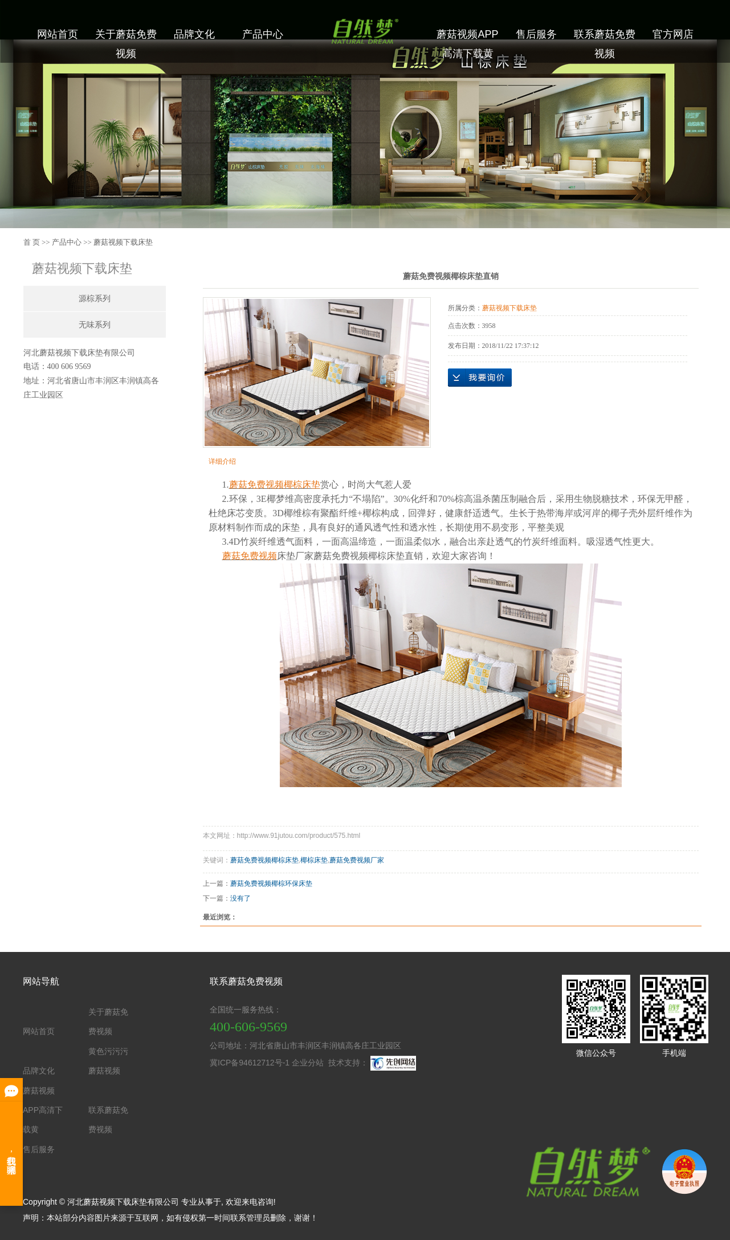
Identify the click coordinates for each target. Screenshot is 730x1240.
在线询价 (480, 377)
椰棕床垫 (314, 860)
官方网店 (673, 34)
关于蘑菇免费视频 (126, 44)
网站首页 (57, 34)
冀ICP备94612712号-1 (249, 1062)
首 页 (31, 242)
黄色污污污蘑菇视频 (108, 1061)
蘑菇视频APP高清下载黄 (467, 44)
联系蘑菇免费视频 (604, 44)
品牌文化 (194, 34)
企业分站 (308, 1062)
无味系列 (95, 325)
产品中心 (262, 34)
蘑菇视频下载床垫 (123, 242)
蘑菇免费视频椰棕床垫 (264, 860)
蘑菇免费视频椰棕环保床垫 (271, 884)
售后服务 (536, 34)
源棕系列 (95, 298)
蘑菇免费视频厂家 (356, 860)
